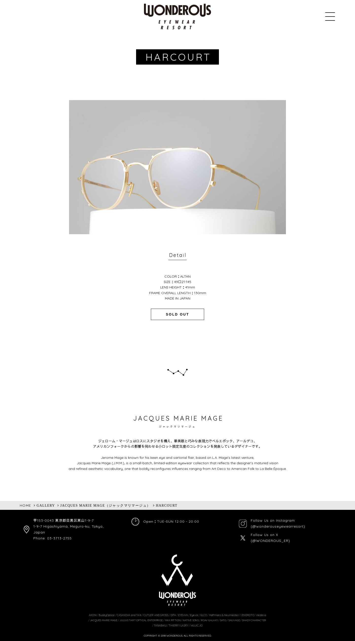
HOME (25, 505)
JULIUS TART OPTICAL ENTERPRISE (141, 620)
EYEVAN (183, 615)
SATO (223, 620)
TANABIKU (160, 625)
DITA (173, 615)
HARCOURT (166, 505)
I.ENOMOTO (247, 615)
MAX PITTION (173, 620)
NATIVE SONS (191, 620)
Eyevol (194, 615)
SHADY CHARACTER (254, 620)
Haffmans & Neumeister (224, 615)
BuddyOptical (106, 615)
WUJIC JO (196, 625)
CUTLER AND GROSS (155, 615)
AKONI (92, 615)
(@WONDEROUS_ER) (270, 540)
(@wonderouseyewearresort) (278, 526)
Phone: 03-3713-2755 (52, 538)
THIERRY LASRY (178, 625)
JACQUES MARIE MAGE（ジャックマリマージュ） (105, 505)
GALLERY (45, 505)
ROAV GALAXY (209, 620)
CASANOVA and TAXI (129, 615)
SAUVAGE (234, 620)
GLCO (203, 615)
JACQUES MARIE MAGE (103, 620)
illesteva (261, 615)
